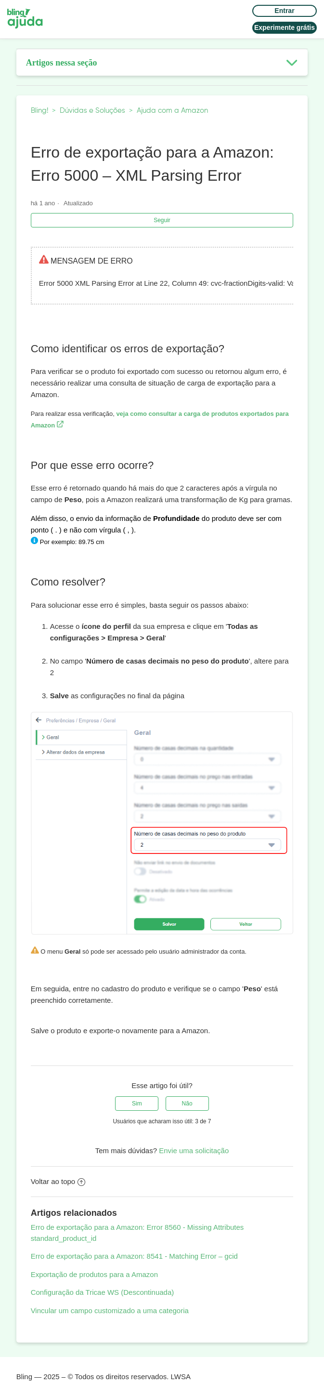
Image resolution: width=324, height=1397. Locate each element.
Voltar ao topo (58, 1181)
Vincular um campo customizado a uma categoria (110, 1310)
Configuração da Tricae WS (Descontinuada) (102, 1292)
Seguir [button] (162, 220)
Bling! (39, 110)
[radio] (136, 1103)
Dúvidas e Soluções (92, 110)
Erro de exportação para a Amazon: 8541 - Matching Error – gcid (134, 1256)
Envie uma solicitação (194, 1150)
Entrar (284, 10)
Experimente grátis (284, 27)
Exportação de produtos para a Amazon (94, 1274)
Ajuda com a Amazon (172, 110)
